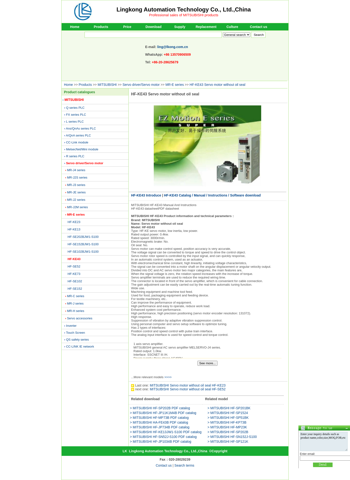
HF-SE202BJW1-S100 (83, 237)
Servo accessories (79, 318)
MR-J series (75, 303)
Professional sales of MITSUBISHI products (183, 15)
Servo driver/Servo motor (141, 85)
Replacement (206, 27)
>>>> (167, 377)
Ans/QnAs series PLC (81, 128)
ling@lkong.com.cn (172, 47)
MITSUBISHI (107, 85)
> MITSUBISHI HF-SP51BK (228, 418)
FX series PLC (76, 114)
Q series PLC (75, 107)
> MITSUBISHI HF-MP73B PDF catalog (159, 418)
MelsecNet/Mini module (82, 149)
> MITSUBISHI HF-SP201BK (228, 408)
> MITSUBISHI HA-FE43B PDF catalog (159, 422)
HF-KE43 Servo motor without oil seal (217, 85)
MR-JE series (76, 192)
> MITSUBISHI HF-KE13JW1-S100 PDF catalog (166, 432)
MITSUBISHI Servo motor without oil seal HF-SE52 (187, 389)
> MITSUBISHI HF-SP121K (227, 441)
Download (154, 27)
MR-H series (75, 311)
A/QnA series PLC (78, 135)
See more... (207, 363)
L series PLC (75, 121)
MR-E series (174, 85)
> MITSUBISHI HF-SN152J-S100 (232, 437)
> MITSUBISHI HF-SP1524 (227, 413)
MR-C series (75, 296)
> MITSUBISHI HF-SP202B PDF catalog (160, 408)
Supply (180, 27)
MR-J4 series (76, 170)
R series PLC (75, 156)
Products (101, 27)
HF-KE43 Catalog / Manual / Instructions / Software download (212, 195)
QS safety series (77, 339)
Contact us (258, 27)
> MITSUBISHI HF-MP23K (227, 427)
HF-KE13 (74, 229)
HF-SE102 (75, 281)
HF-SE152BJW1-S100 (83, 244)
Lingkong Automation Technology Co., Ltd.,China (184, 9)
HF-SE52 (74, 266)
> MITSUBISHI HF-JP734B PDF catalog (159, 427)
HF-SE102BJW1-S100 (83, 251)
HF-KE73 (74, 274)
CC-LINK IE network (80, 346)
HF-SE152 (75, 288)
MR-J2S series (77, 177)
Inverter (71, 325)
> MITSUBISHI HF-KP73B (226, 422)
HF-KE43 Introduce (146, 195)
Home (75, 27)
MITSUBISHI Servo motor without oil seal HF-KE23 (187, 385)
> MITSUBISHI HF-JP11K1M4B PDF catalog (163, 413)
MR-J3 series (76, 185)
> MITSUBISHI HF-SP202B (227, 432)
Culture (232, 27)
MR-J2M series (77, 207)
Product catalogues (79, 92)
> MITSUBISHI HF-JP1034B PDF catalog (160, 441)
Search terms (184, 465)
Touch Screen (75, 332)
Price (127, 27)
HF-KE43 (74, 259)
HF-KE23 (74, 222)
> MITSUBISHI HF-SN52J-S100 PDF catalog (163, 437)
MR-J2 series (76, 200)
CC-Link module (77, 142)
